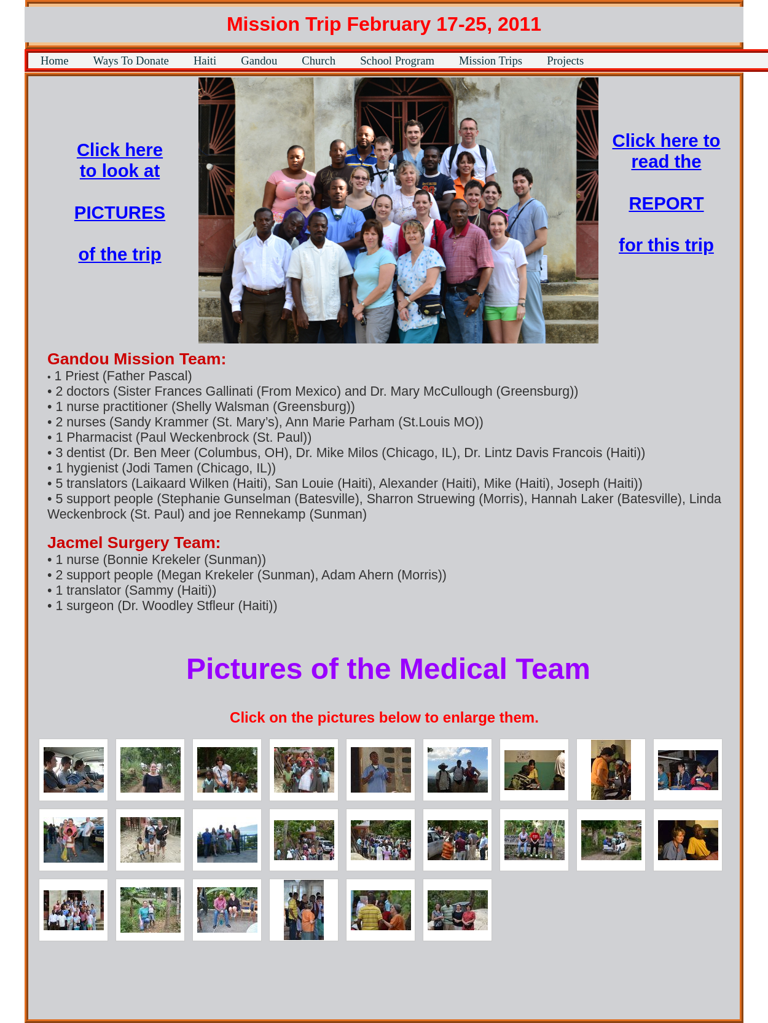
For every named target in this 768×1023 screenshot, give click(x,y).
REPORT (666, 203)
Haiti (205, 60)
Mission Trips (490, 60)
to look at (120, 170)
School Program (397, 60)
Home (55, 60)
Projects (565, 60)
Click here (120, 149)
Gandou (259, 60)
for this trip (666, 245)
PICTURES (119, 212)
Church (318, 60)
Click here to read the (666, 150)
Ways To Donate (131, 60)
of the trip (119, 254)
